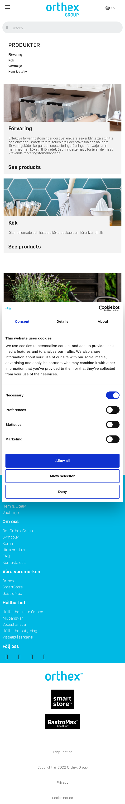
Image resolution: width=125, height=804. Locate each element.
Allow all (62, 461)
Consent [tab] (22, 321)
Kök (11, 60)
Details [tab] (62, 321)
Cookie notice (62, 797)
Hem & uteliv (17, 72)
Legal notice (62, 752)
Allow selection (62, 476)
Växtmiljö (15, 66)
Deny (62, 492)
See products (24, 167)
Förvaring (15, 55)
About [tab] (103, 321)
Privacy (62, 782)
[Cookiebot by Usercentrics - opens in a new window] (99, 308)
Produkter (24, 44)
